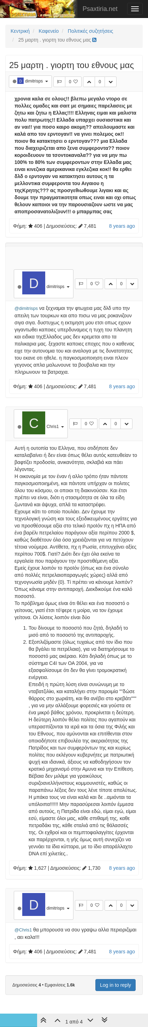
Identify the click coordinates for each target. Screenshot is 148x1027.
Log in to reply (115, 985)
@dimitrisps (26, 308)
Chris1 (53, 426)
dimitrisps (34, 81)
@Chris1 (23, 930)
